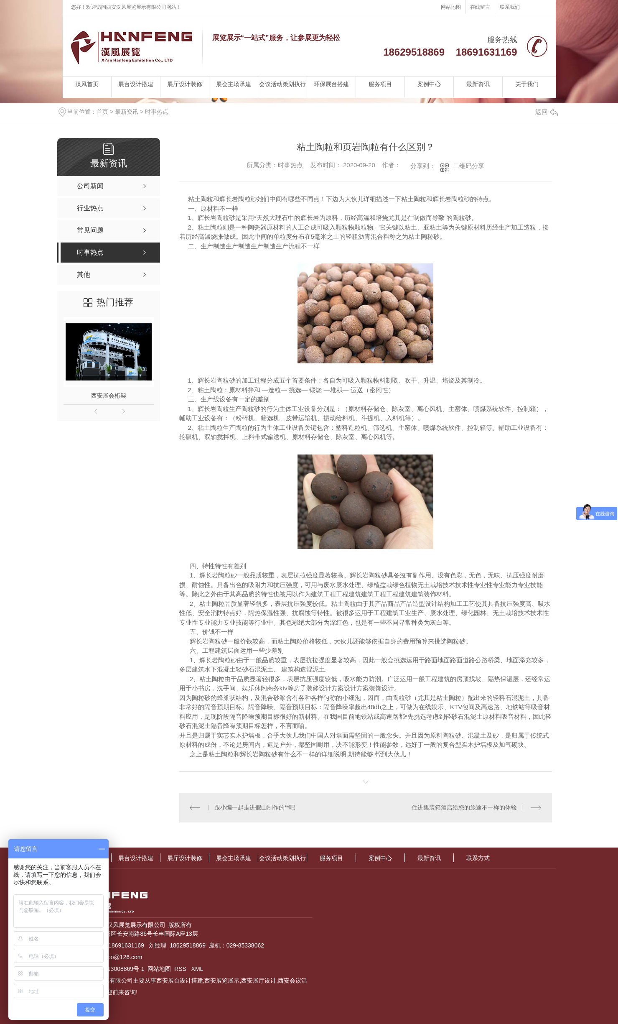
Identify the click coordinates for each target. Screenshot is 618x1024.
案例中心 (429, 84)
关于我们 (527, 84)
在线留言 (480, 7)
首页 (102, 111)
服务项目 (380, 84)
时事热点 (156, 111)
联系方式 (478, 858)
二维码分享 (468, 165)
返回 (546, 111)
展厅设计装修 (184, 84)
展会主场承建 (233, 84)
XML (197, 968)
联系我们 (510, 7)
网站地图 (451, 7)
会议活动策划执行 (282, 84)
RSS (181, 968)
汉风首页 (87, 84)
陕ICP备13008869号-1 (115, 968)
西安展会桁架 (108, 395)
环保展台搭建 (331, 84)
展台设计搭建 (135, 84)
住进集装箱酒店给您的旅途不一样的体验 (464, 807)
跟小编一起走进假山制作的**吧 (254, 807)
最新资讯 (478, 84)
